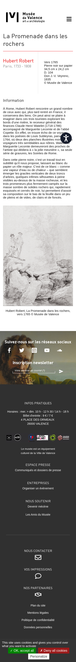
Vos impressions (38, 569)
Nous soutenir (38, 501)
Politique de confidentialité (38, 620)
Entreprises (38, 483)
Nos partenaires (38, 588)
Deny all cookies (53, 650)
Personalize (38, 656)
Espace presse (38, 464)
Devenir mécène (38, 506)
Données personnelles (38, 627)
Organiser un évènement (38, 488)
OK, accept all (22, 650)
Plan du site (38, 605)
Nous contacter (38, 551)
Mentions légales (38, 612)
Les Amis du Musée (38, 514)
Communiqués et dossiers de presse (38, 470)
